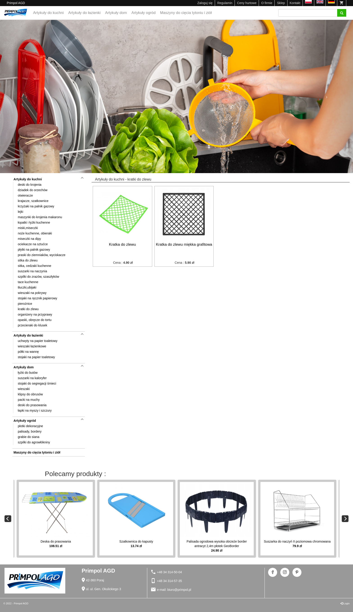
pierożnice (25, 303)
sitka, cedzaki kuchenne (34, 266)
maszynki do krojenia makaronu (40, 217)
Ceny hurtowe (246, 3)
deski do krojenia (29, 184)
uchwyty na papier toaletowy (37, 341)
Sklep (281, 3)
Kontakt (295, 3)
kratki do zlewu (28, 309)
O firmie (266, 3)
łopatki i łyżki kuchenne (34, 222)
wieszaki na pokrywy (32, 293)
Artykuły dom (116, 13)
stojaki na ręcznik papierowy (37, 298)
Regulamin (224, 3)
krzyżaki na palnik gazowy (36, 206)
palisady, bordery (30, 431)
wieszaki (24, 389)
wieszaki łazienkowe (32, 346)
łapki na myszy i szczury (35, 410)
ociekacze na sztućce (33, 244)
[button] (26, 96)
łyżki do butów (28, 372)
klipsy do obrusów (30, 394)
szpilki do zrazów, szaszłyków (38, 276)
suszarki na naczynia (32, 271)
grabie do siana (28, 437)
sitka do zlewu (28, 260)
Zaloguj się (205, 3)
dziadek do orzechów (33, 190)
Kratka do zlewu (122, 244)
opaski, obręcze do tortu (34, 320)
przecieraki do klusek (32, 325)
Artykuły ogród (143, 13)
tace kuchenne (28, 282)
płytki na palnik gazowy (34, 249)
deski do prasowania (32, 405)
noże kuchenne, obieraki (35, 233)
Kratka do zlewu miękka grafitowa (184, 244)
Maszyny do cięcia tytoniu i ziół (186, 13)
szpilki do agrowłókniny (34, 442)
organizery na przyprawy (35, 314)
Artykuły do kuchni (48, 13)
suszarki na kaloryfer (32, 378)
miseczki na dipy (29, 239)
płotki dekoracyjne (30, 426)
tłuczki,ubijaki (27, 287)
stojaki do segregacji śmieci (37, 383)
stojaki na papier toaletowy (36, 357)
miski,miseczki (28, 228)
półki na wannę (28, 351)
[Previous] (8, 518)
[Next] (345, 518)
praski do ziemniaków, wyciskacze (42, 255)
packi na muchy (29, 399)
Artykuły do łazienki (84, 13)
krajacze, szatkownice (33, 201)
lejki (20, 211)
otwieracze (25, 195)
